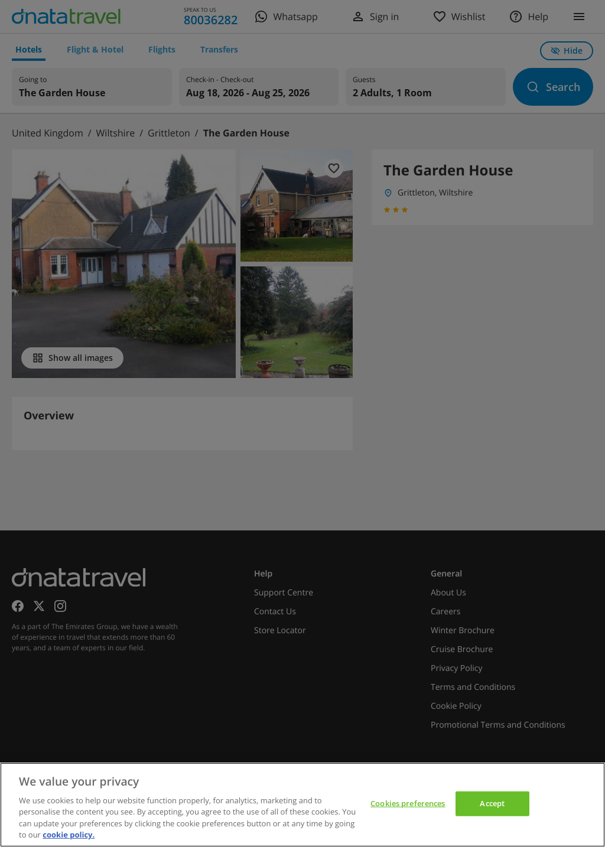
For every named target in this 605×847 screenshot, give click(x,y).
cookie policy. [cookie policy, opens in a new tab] (69, 834)
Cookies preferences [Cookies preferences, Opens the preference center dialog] (407, 803)
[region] (302, 805)
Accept (492, 803)
